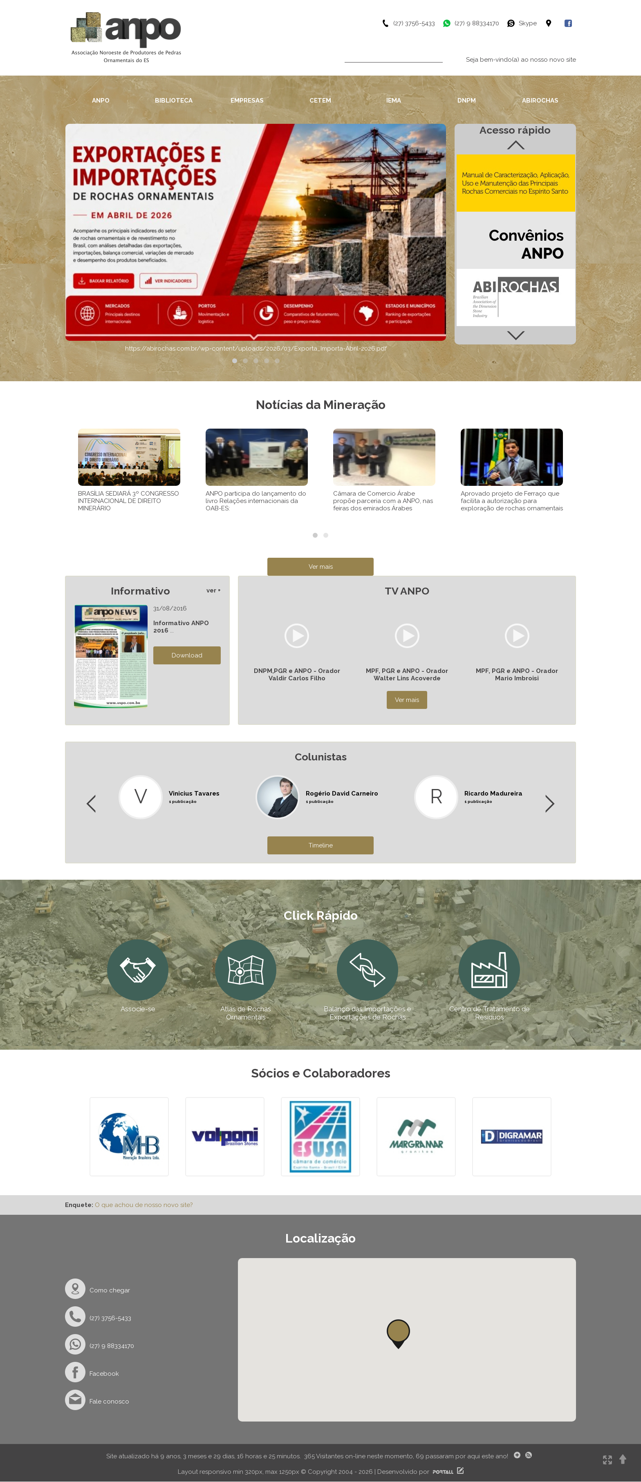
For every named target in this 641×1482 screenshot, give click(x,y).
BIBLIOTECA (174, 100)
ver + (213, 590)
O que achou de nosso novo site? (144, 1205)
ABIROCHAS (540, 100)
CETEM (320, 100)
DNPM (466, 100)
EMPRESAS (247, 100)
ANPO (101, 100)
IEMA (393, 100)
